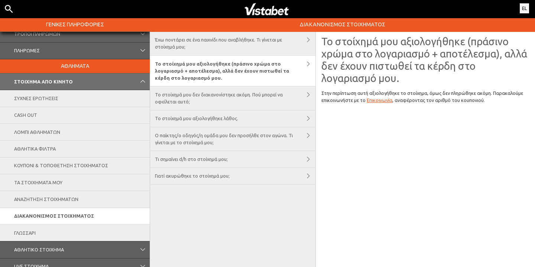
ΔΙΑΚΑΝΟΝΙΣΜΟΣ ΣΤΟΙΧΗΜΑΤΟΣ (54, 215)
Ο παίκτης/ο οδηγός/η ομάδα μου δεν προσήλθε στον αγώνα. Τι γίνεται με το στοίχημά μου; (235, 139)
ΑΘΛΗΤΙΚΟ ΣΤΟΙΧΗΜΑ (82, 249)
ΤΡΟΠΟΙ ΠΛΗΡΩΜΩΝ (82, 34)
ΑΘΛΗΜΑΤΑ (75, 66)
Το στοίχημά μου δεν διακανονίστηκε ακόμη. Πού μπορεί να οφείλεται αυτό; (235, 98)
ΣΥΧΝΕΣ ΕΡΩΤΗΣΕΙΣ (36, 98)
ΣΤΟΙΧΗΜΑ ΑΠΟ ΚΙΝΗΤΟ (82, 81)
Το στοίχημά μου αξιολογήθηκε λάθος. (235, 119)
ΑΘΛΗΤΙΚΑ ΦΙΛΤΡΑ (35, 148)
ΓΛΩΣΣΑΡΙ (25, 232)
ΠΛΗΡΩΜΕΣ (82, 51)
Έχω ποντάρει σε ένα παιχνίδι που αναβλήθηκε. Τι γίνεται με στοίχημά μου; (235, 43)
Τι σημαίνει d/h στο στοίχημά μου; (235, 159)
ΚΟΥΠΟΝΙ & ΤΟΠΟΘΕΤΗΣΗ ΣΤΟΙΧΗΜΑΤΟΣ (61, 165)
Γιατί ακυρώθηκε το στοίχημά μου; (235, 176)
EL (524, 8)
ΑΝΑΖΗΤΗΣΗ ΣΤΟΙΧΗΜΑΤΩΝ (46, 199)
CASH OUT (25, 115)
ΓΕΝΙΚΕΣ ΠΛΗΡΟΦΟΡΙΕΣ (75, 24)
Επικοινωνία (379, 100)
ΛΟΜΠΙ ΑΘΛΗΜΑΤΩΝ (37, 132)
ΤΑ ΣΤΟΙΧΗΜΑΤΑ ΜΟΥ (38, 182)
